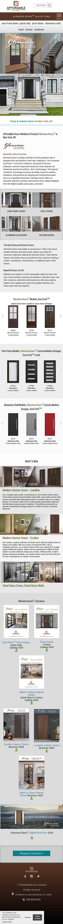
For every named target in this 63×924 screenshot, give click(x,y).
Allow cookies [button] (37, 917)
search (42, 5)
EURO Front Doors (10, 23)
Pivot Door (7, 351)
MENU (59, 19)
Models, (31, 299)
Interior (29, 29)
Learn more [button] (7, 922)
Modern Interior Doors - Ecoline (21, 538)
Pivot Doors (38, 23)
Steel (21, 29)
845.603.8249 (33, 899)
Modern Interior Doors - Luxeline (21, 490)
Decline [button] (28, 917)
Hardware (39, 29)
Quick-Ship (25, 23)
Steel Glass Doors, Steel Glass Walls (23, 585)
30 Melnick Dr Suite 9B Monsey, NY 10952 (33, 895)
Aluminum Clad (53, 23)
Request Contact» (31, 853)
